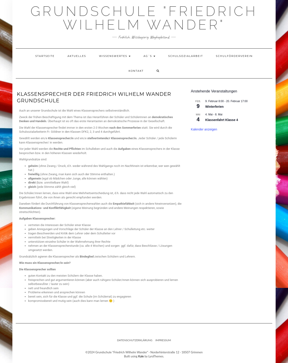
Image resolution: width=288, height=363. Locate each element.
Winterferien (214, 106)
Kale (141, 356)
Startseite (45, 56)
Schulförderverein (234, 56)
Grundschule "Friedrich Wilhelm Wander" (143, 18)
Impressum (163, 340)
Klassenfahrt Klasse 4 (221, 120)
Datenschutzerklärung (134, 340)
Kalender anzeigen (204, 129)
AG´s (149, 56)
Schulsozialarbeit (185, 56)
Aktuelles (77, 56)
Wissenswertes (115, 56)
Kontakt (136, 70)
